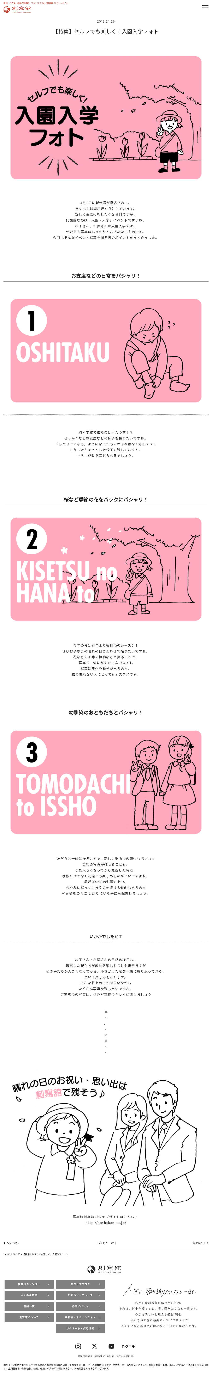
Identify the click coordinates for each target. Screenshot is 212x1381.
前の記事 (199, 1243)
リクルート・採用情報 (80, 1328)
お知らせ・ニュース (80, 1295)
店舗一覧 (29, 1306)
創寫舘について (29, 1317)
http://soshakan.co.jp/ (106, 1222)
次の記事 (12, 1243)
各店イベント (80, 1306)
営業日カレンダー (29, 1284)
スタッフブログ (80, 1284)
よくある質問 (29, 1295)
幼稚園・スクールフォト (80, 1317)
